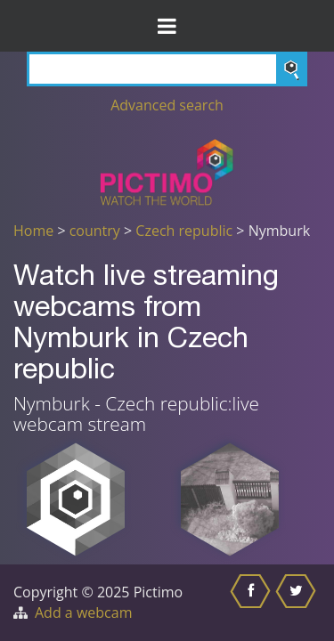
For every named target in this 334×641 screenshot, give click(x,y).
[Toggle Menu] (167, 26)
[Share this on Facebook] (252, 602)
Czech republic (183, 230)
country (94, 230)
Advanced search (167, 105)
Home (33, 230)
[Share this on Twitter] (298, 602)
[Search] (167, 69)
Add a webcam (83, 612)
